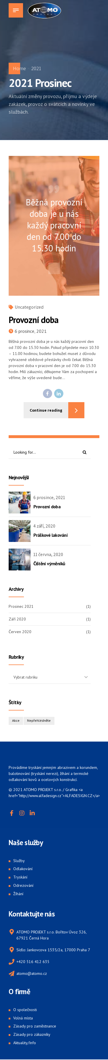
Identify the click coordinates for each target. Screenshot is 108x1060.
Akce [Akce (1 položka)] (16, 721)
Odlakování (23, 869)
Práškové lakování (50, 535)
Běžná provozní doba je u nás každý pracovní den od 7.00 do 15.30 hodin (54, 225)
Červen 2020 (20, 632)
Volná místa (23, 1018)
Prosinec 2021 (21, 606)
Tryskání (20, 877)
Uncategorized (29, 307)
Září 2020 (17, 619)
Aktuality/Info (24, 1043)
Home (19, 68)
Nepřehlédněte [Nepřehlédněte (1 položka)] (39, 721)
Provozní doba (33, 319)
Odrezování (23, 885)
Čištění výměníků (49, 563)
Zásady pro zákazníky (31, 1034)
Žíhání (18, 893)
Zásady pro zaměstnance (34, 1026)
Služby (19, 861)
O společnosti (25, 1010)
